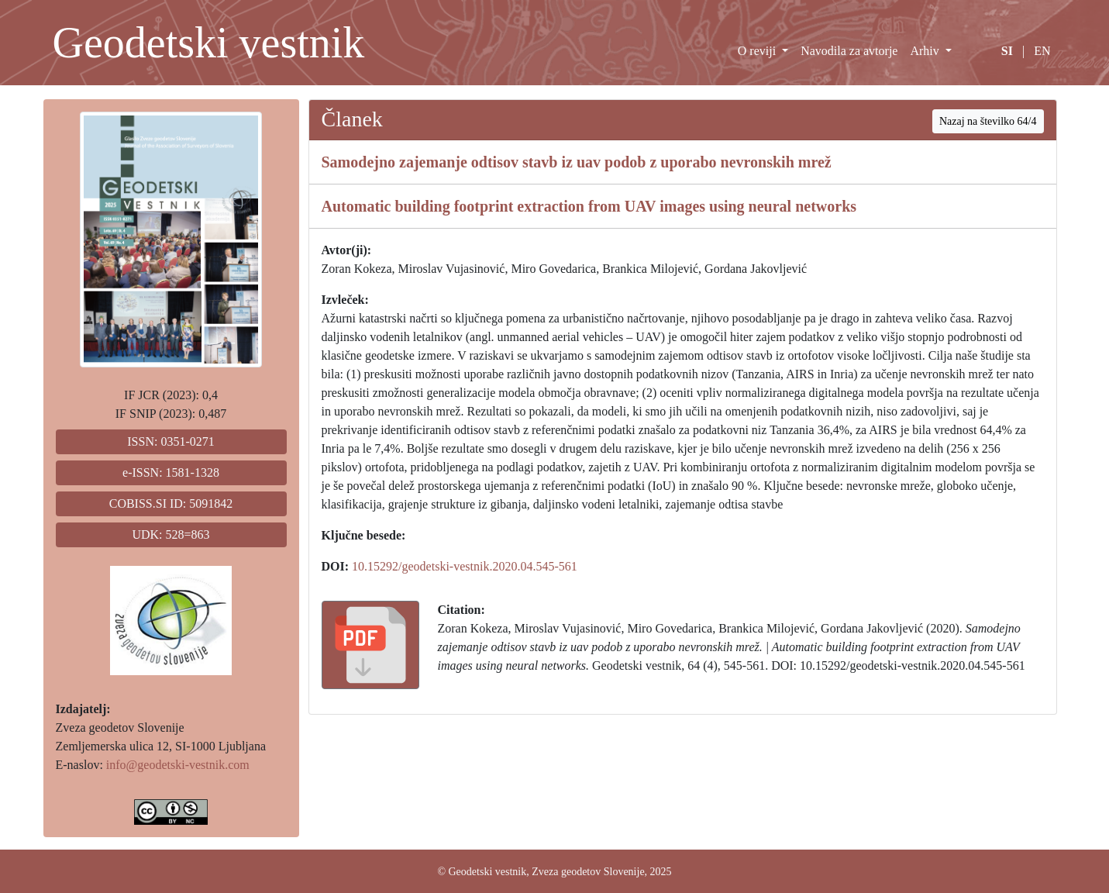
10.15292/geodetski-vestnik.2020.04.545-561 (464, 566)
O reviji (758, 50)
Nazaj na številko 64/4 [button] (988, 121)
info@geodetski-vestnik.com (178, 764)
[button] (370, 645)
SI (1007, 50)
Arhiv (926, 50)
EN (1042, 50)
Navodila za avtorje (849, 50)
